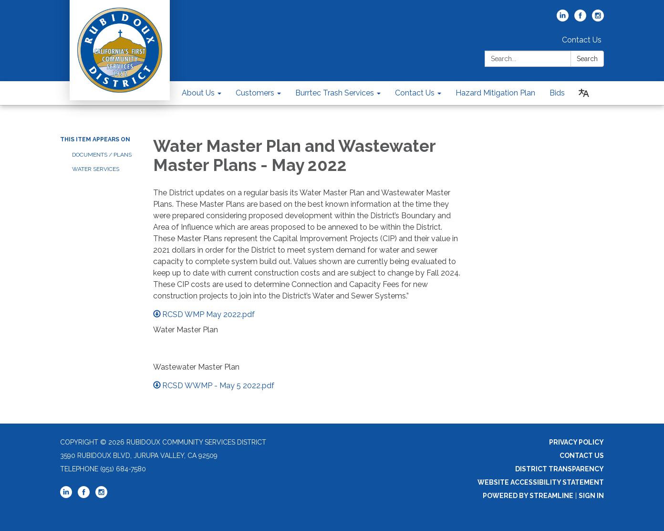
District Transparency (559, 469)
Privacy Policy (576, 442)
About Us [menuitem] (198, 92)
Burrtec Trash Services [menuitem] (334, 92)
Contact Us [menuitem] (415, 92)
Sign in (591, 495)
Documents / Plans (102, 154)
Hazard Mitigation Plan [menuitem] (495, 92)
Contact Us (582, 39)
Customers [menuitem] (255, 92)
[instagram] (598, 18)
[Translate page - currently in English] (584, 93)
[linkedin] (563, 18)
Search (587, 59)
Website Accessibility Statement (540, 482)
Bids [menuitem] (557, 92)
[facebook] (580, 18)
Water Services (95, 169)
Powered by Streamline (528, 495)
